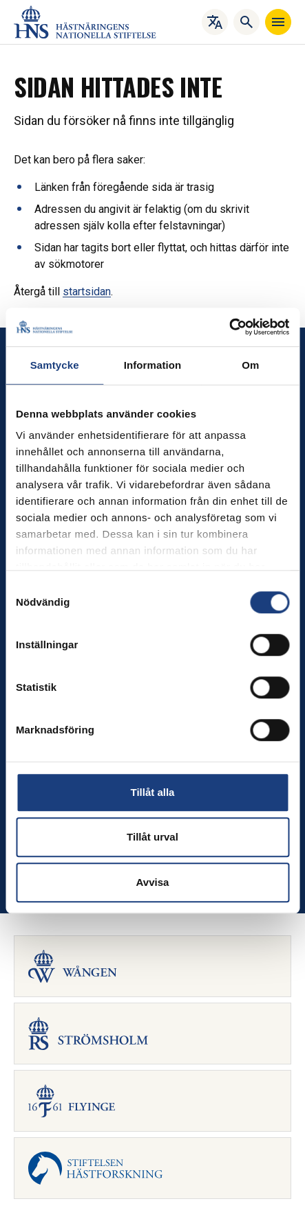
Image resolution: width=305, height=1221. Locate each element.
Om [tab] (250, 365)
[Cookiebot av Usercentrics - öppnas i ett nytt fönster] (229, 327)
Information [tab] (153, 365)
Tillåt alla (153, 792)
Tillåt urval (152, 837)
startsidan (87, 291)
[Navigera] (278, 22)
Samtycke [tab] (54, 365)
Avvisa (152, 882)
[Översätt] (215, 22)
